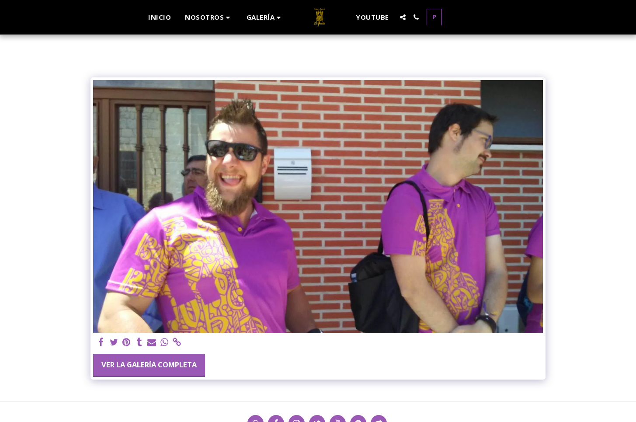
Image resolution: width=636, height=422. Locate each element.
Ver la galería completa (149, 364)
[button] (208, 17)
